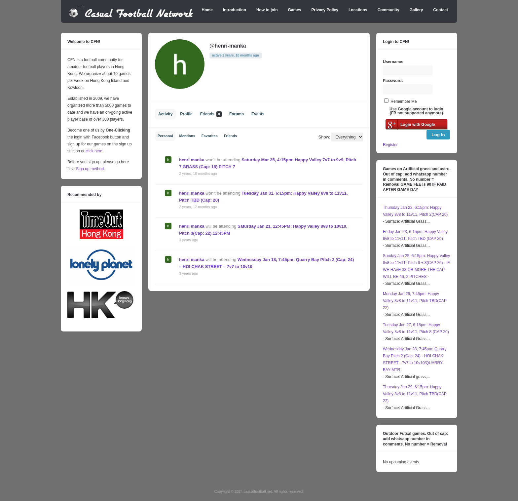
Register (390, 145)
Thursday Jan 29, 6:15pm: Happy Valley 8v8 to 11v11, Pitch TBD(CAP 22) (415, 394)
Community (388, 10)
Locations (358, 10)
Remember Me (403, 101)
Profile (186, 114)
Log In (438, 134)
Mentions (187, 136)
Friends (211, 114)
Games (294, 10)
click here (94, 151)
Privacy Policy (325, 10)
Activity (165, 114)
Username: (393, 62)
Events (257, 114)
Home (207, 10)
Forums (236, 114)
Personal (165, 136)
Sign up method (89, 169)
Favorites (210, 136)
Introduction (234, 10)
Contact (440, 10)
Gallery (416, 10)
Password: (393, 81)
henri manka (191, 159)
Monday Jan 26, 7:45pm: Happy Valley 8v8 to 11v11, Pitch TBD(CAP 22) (415, 300)
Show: (324, 137)
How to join (267, 10)
